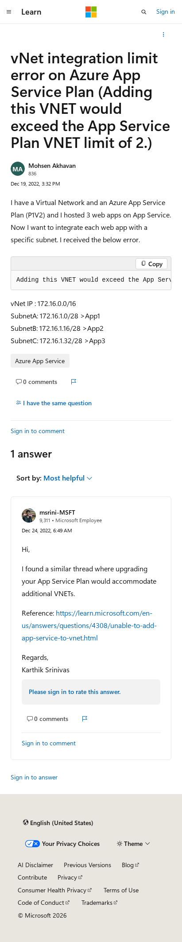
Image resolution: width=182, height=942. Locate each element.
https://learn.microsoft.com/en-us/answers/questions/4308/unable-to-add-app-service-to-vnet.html (89, 625)
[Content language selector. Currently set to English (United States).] (58, 823)
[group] (91, 280)
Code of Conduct (41, 902)
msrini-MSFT (57, 512)
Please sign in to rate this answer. (74, 691)
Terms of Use (121, 890)
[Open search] (144, 12)
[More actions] (163, 34)
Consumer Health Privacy (52, 890)
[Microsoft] (91, 12)
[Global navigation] (9, 12)
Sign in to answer (34, 777)
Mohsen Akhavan (52, 165)
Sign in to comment (38, 430)
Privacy (67, 877)
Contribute (32, 877)
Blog (128, 865)
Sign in (165, 11)
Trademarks (96, 902)
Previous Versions (87, 865)
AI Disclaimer (35, 865)
